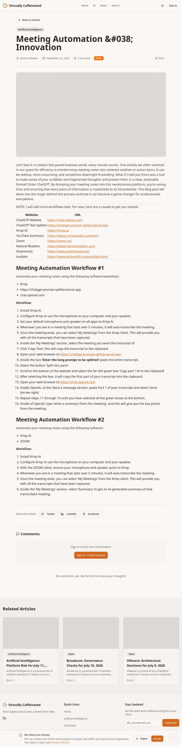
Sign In (173, 5)
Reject (142, 738)
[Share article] (159, 58)
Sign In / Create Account (91, 555)
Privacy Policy (61, 742)
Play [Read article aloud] (98, 58)
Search (115, 5)
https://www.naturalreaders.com (71, 246)
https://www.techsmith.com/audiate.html (77, 256)
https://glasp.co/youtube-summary (73, 236)
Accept (157, 738)
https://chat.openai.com (64, 220)
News (103, 5)
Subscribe (170, 722)
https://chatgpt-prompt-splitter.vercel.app (77, 225)
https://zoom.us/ (59, 241)
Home (84, 5)
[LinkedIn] (4, 718)
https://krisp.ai (58, 230)
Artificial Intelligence (75, 718)
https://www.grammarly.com (68, 251)
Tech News (70, 725)
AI (94, 5)
